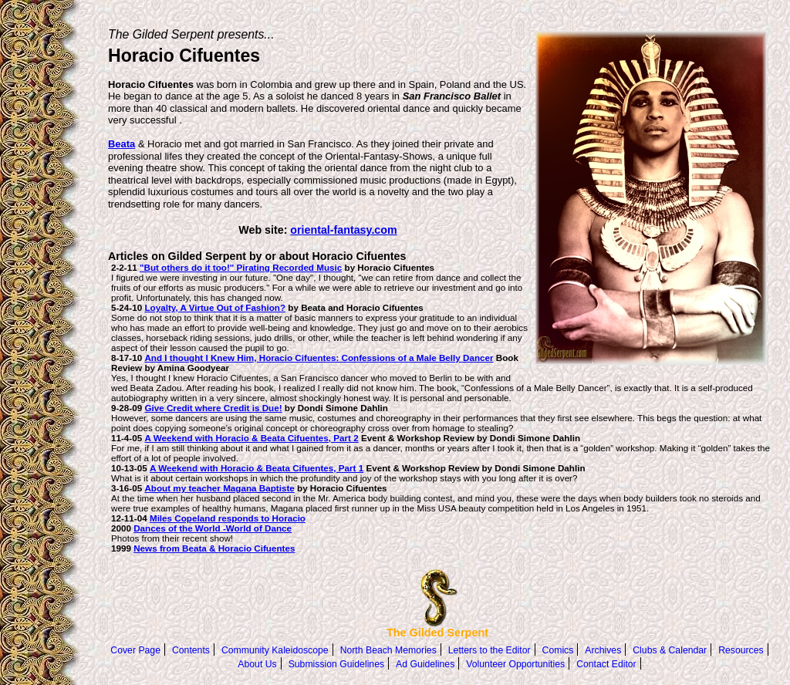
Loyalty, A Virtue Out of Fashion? (214, 307)
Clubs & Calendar (670, 650)
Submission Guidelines (336, 664)
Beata (121, 144)
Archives (603, 650)
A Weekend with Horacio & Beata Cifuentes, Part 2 (251, 438)
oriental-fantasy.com (343, 230)
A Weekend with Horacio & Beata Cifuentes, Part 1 (256, 468)
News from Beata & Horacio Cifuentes (214, 548)
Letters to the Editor (489, 650)
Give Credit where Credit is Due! (213, 408)
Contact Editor (606, 664)
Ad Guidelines (425, 664)
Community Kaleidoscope (275, 650)
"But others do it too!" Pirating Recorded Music (241, 267)
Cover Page (135, 650)
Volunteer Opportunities (515, 664)
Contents (191, 650)
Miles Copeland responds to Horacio (228, 518)
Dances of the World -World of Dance (212, 528)
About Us (257, 664)
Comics (558, 650)
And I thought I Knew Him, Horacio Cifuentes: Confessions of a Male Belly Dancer (318, 358)
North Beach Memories (388, 650)
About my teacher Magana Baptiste (219, 488)
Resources (740, 650)
